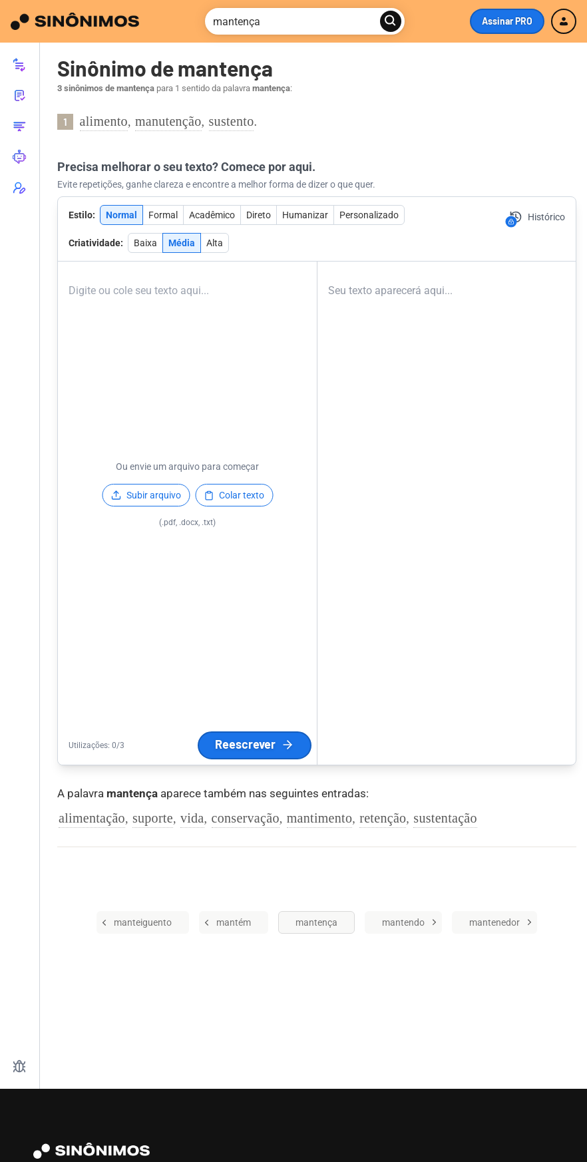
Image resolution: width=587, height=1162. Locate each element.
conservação (246, 818)
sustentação (445, 818)
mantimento (320, 818)
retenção (382, 818)
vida (192, 818)
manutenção (168, 121)
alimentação (92, 818)
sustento (231, 121)
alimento (104, 121)
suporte (152, 818)
